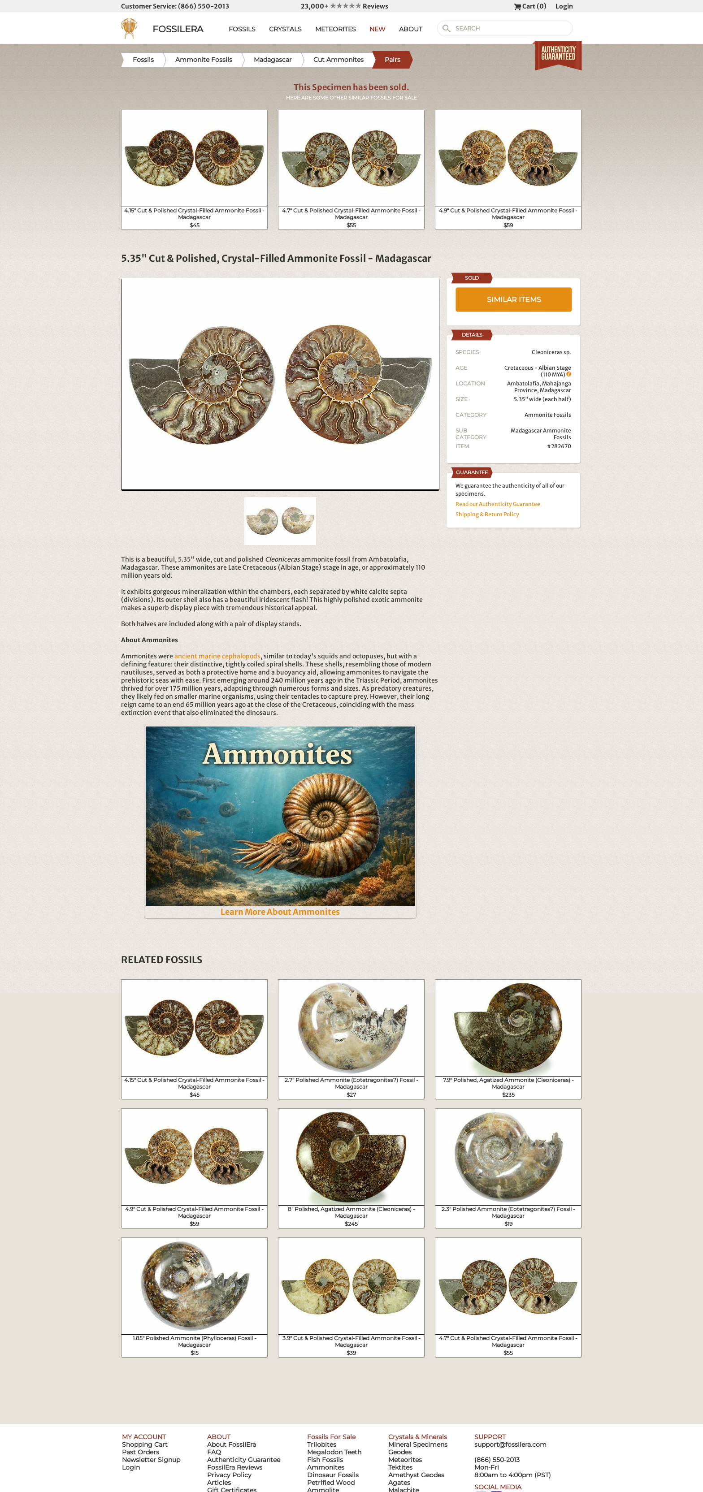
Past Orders (140, 1452)
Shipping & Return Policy (487, 514)
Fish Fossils (325, 1460)
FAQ (214, 1452)
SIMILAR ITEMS (514, 299)
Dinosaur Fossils (333, 1475)
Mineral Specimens (417, 1444)
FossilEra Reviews (234, 1467)
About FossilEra (231, 1444)
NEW (377, 29)
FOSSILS (242, 29)
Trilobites (321, 1444)
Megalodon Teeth (334, 1452)
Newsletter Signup (151, 1460)
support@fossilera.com (510, 1444)
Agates (399, 1483)
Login (564, 6)
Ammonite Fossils (548, 414)
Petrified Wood (331, 1483)
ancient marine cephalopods (217, 656)
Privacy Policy (229, 1475)
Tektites (400, 1467)
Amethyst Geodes (416, 1475)
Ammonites (325, 1467)
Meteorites (405, 1460)
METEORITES (335, 29)
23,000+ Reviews (344, 6)
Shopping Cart (145, 1444)
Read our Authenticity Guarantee (498, 504)
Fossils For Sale (331, 1437)
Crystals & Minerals (417, 1437)
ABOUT (410, 29)
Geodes (400, 1452)
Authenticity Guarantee (243, 1460)
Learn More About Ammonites (280, 912)
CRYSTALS (285, 29)
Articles (219, 1483)
